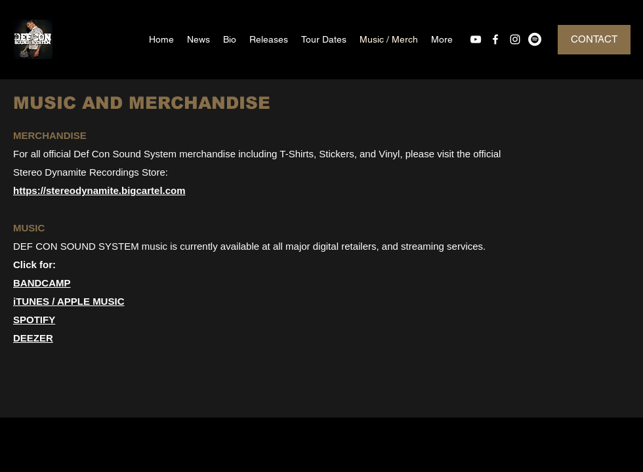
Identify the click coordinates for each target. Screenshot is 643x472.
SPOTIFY (34, 319)
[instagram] (515, 39)
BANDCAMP (42, 282)
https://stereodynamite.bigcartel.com (99, 190)
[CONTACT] (594, 39)
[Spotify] (534, 39)
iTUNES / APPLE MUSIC (68, 301)
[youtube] (475, 39)
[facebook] (495, 39)
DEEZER (33, 338)
